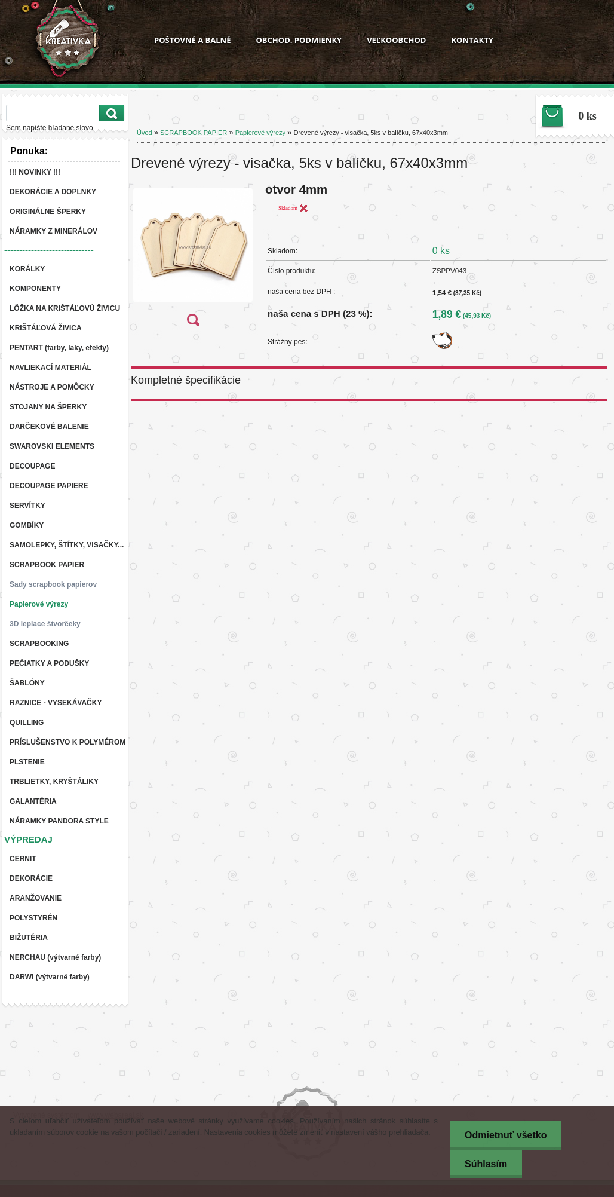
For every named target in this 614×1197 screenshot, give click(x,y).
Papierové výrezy (260, 132)
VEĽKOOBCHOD (396, 40)
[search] (110, 113)
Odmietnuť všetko (506, 1135)
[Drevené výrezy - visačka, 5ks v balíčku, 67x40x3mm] (193, 258)
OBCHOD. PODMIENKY (299, 40)
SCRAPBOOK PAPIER (193, 132)
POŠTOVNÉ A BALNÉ (192, 40)
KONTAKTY (472, 40)
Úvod (144, 132)
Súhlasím (486, 1164)
